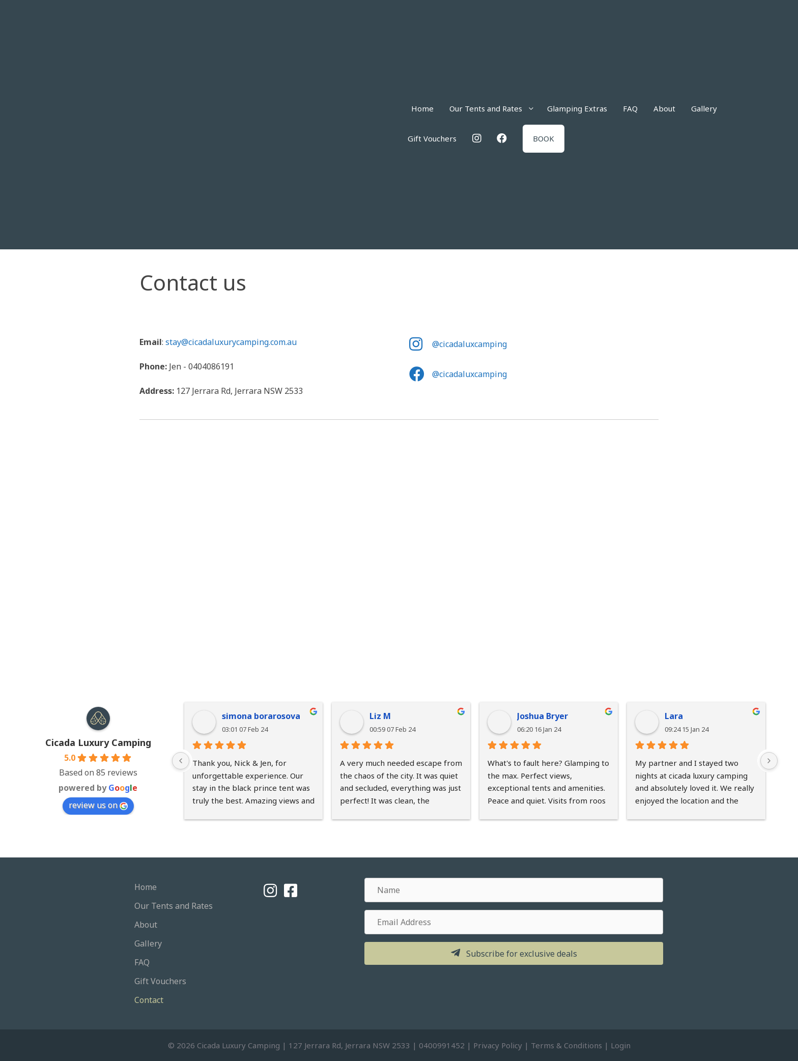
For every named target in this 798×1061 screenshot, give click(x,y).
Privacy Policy (497, 1045)
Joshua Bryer (542, 716)
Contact (148, 1000)
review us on (98, 805)
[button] (513, 953)
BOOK (543, 138)
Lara (674, 716)
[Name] (513, 890)
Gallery (704, 108)
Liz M (380, 716)
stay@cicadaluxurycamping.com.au (231, 342)
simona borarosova (261, 716)
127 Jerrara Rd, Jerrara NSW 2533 (349, 1045)
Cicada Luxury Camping (98, 742)
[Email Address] (513, 922)
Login (621, 1045)
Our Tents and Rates (495, 109)
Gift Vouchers (432, 138)
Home (422, 108)
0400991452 (442, 1045)
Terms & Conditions (566, 1045)
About (664, 108)
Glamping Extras (577, 108)
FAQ (630, 108)
